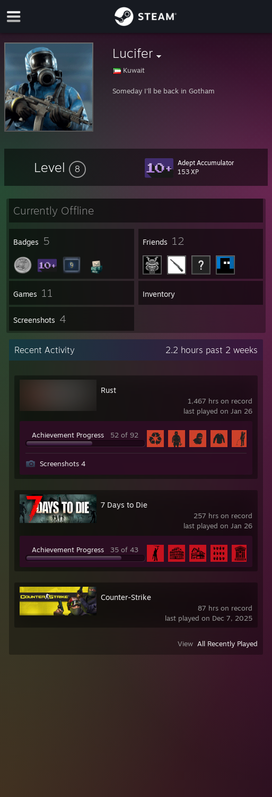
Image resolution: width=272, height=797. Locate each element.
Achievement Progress (68, 435)
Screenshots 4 (62, 463)
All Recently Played (227, 643)
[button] (60, 167)
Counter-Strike (126, 597)
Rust (108, 390)
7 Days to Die (124, 504)
